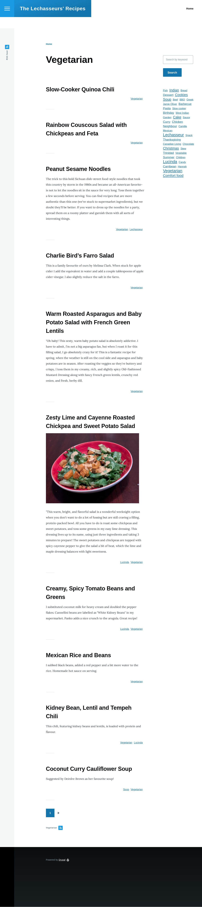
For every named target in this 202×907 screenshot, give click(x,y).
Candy (182, 162)
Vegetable (181, 153)
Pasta (167, 108)
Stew (183, 148)
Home (49, 44)
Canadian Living (172, 144)
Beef (175, 99)
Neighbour (170, 126)
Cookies (181, 95)
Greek (190, 99)
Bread (184, 90)
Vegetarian (137, 99)
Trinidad (168, 153)
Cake (177, 117)
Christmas (171, 148)
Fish (165, 90)
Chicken (177, 122)
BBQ (182, 99)
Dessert (168, 95)
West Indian (182, 113)
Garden (167, 117)
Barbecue (185, 104)
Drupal (62, 860)
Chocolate (188, 144)
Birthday (168, 113)
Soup (126, 789)
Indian (174, 90)
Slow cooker (179, 108)
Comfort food (173, 176)
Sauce (186, 117)
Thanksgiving (172, 139)
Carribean (169, 166)
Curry (166, 122)
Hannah (182, 166)
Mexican (167, 130)
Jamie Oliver (170, 104)
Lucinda (124, 562)
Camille (182, 126)
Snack (188, 135)
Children (180, 157)
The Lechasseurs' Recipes (53, 20)
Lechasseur (136, 229)
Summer (169, 157)
